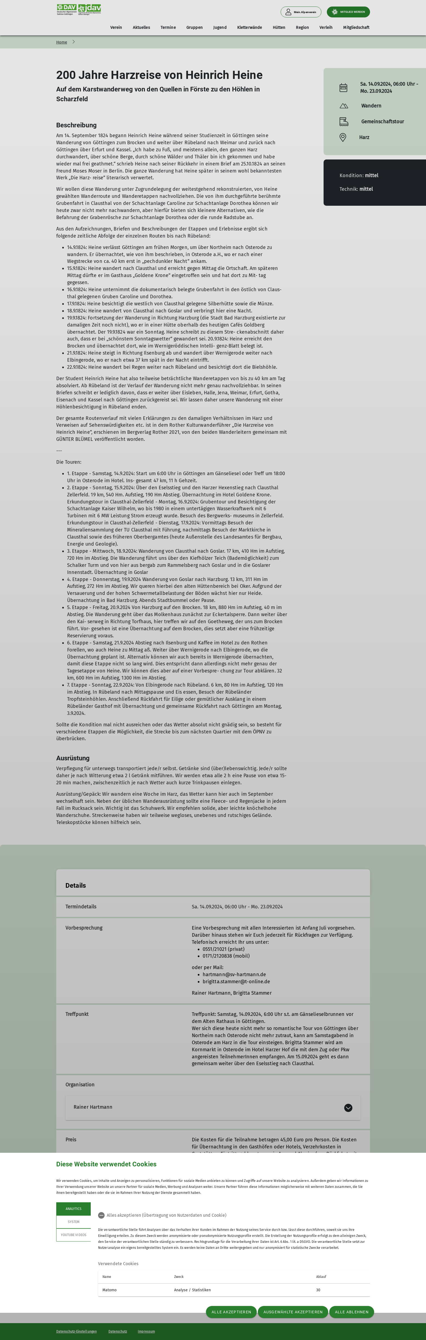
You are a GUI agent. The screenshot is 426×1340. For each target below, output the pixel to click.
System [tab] (73, 1222)
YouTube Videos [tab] (73, 1235)
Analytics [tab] (73, 1209)
